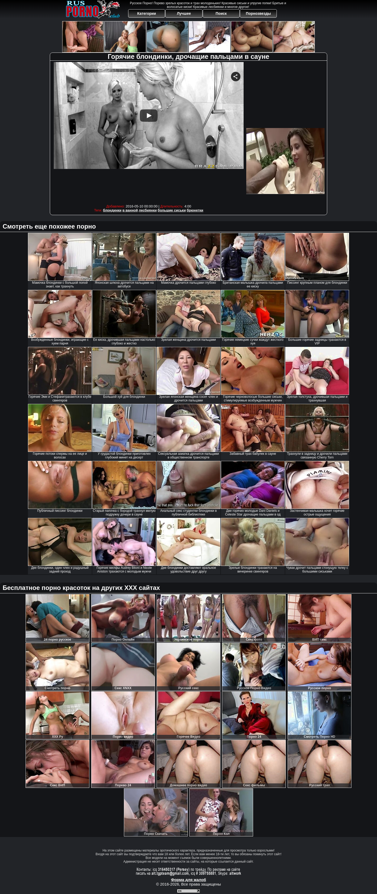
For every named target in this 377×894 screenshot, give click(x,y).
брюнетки (195, 210)
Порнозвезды (258, 13)
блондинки (112, 210)
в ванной (130, 210)
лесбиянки (148, 210)
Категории (146, 13)
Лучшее (184, 13)
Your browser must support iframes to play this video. (149, 132)
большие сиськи (172, 210)
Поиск (221, 13)
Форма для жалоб (188, 879)
